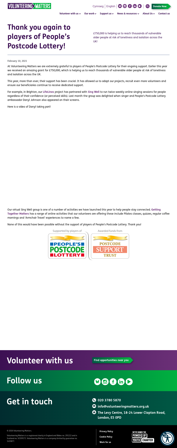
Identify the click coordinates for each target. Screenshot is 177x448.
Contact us (164, 14)
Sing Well (93, 92)
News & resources (127, 14)
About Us (148, 14)
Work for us (105, 442)
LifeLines (48, 92)
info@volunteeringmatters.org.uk (123, 406)
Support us (105, 14)
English (110, 6)
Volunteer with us (69, 14)
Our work (89, 14)
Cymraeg (98, 6)
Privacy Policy (106, 431)
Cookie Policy (106, 437)
